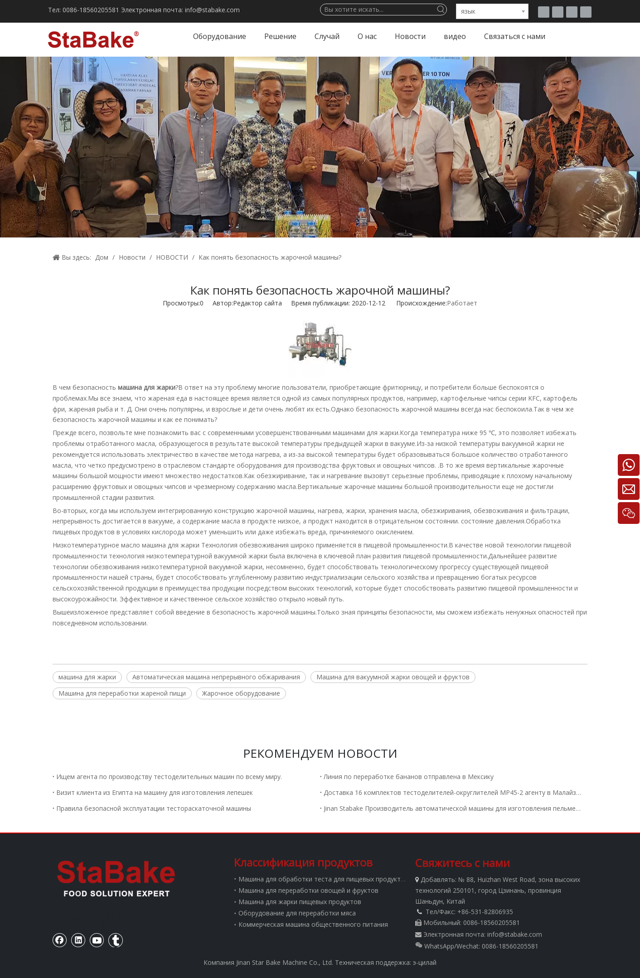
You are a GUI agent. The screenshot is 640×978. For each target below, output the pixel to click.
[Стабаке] (116, 878)
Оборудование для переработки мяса (297, 913)
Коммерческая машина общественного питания (313, 924)
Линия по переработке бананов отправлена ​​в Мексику (409, 776)
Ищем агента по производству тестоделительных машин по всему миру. (169, 776)
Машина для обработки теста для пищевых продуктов (323, 879)
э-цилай (424, 962)
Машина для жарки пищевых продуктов (299, 901)
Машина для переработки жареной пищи (122, 693)
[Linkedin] (586, 12)
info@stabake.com (514, 934)
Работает (462, 303)
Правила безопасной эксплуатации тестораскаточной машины (153, 808)
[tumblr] (543, 12)
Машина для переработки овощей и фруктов (308, 890)
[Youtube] (571, 12)
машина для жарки (169, 545)
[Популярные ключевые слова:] (441, 9)
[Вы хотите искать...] (378, 9)
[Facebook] (557, 12)
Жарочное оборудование (241, 693)
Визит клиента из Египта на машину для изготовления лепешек (154, 792)
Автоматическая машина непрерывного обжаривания (216, 677)
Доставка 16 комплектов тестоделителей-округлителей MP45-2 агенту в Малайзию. (454, 792)
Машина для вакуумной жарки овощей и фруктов (393, 677)
